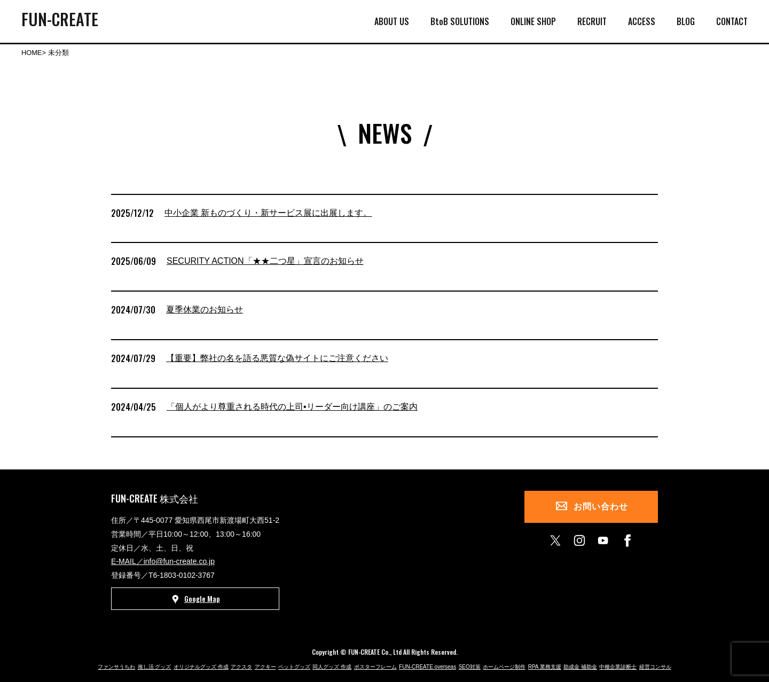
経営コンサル (655, 667)
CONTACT (732, 21)
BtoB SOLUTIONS (459, 21)
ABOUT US (391, 21)
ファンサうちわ (116, 667)
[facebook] (627, 540)
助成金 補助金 (580, 667)
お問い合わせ (601, 506)
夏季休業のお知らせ (204, 309)
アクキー (265, 667)
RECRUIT (592, 21)
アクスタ (241, 667)
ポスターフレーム (375, 667)
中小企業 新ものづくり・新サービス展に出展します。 (268, 212)
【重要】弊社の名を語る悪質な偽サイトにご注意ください (277, 358)
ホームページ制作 (504, 667)
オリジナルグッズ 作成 (201, 667)
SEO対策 (470, 667)
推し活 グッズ (154, 667)
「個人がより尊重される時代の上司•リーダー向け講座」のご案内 (292, 406)
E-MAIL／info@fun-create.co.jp (163, 561)
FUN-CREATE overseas (427, 667)
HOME (31, 53)
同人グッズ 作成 (331, 667)
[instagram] (579, 540)
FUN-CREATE (59, 19)
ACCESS (641, 21)
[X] (555, 540)
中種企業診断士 (618, 667)
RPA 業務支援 (544, 667)
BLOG (686, 21)
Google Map (195, 600)
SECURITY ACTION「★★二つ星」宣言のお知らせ (265, 260)
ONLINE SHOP (533, 21)
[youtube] (603, 540)
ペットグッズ (294, 667)
